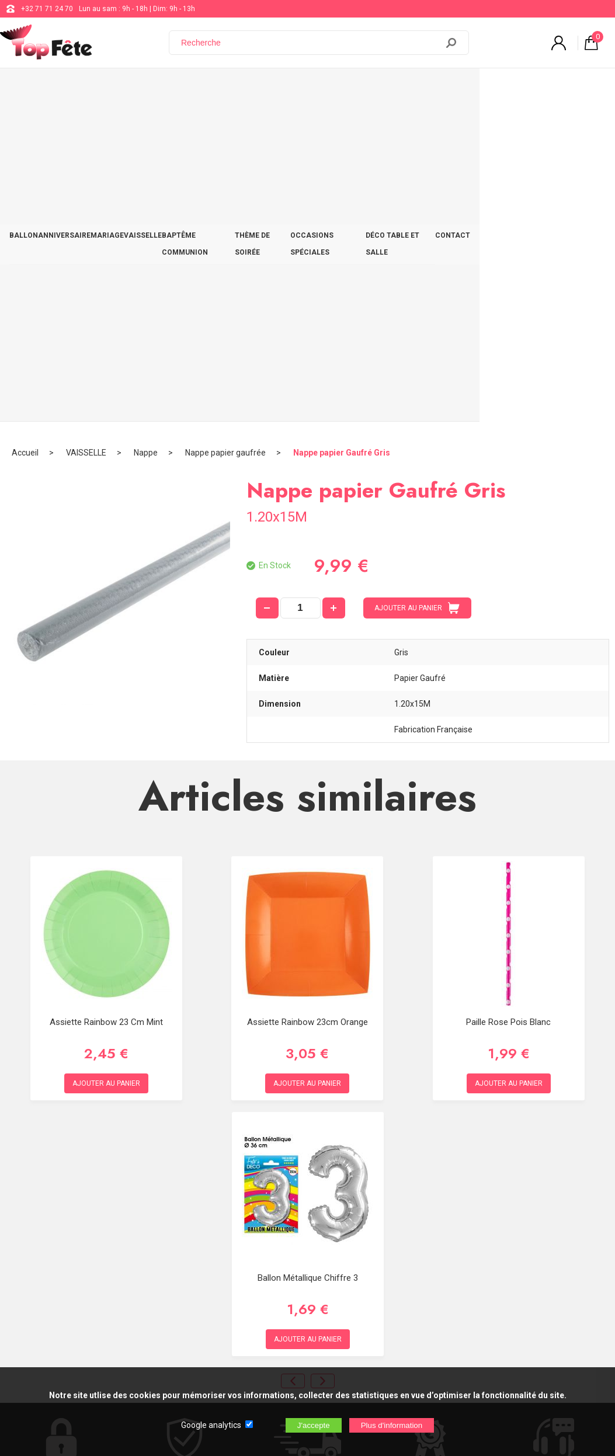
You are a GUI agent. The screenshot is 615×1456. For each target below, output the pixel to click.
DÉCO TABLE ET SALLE (514, 89)
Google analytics (211, 1425)
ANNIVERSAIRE (81, 89)
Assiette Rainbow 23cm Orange (307, 695)
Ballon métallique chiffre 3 (308, 951)
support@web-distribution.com (348, 1224)
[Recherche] (310, 42)
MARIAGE (135, 89)
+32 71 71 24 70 (47, 9)
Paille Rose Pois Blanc (508, 695)
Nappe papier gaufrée (225, 125)
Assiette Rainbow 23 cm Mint (106, 695)
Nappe (146, 125)
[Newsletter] (193, 1358)
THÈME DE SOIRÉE (338, 89)
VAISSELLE (183, 89)
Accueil (25, 125)
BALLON (29, 89)
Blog (306, 1253)
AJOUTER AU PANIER (417, 281)
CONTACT (582, 89)
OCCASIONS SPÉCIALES (422, 89)
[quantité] (300, 280)
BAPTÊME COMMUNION (254, 89)
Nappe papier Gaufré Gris (341, 125)
